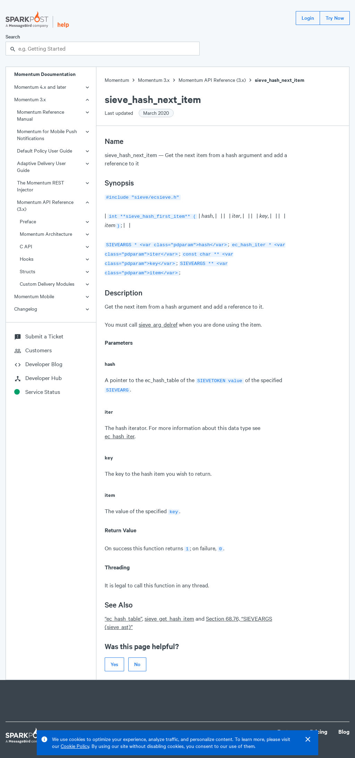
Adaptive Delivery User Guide (41, 166)
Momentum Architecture (46, 234)
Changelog (25, 308)
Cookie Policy (75, 746)
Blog (343, 723)
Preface (28, 221)
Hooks (27, 259)
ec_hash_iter (120, 429)
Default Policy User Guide (44, 150)
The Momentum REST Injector (40, 186)
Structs (27, 271)
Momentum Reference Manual (40, 115)
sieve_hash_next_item (279, 80)
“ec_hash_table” (123, 610)
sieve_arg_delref (158, 319)
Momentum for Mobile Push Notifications (47, 134)
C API (26, 246)
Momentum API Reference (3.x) (45, 205)
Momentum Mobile (34, 296)
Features (288, 723)
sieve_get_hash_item (169, 610)
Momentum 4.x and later (40, 87)
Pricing (318, 723)
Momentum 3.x (30, 99)
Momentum (117, 80)
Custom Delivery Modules (47, 284)
